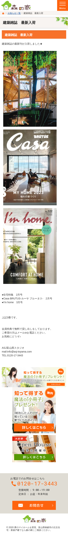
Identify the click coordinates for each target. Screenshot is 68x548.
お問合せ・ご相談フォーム (34, 505)
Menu (62, 5)
